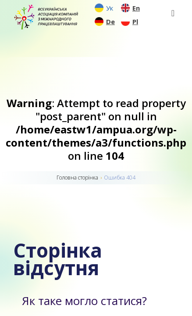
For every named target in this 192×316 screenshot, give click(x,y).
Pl (135, 21)
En (136, 8)
